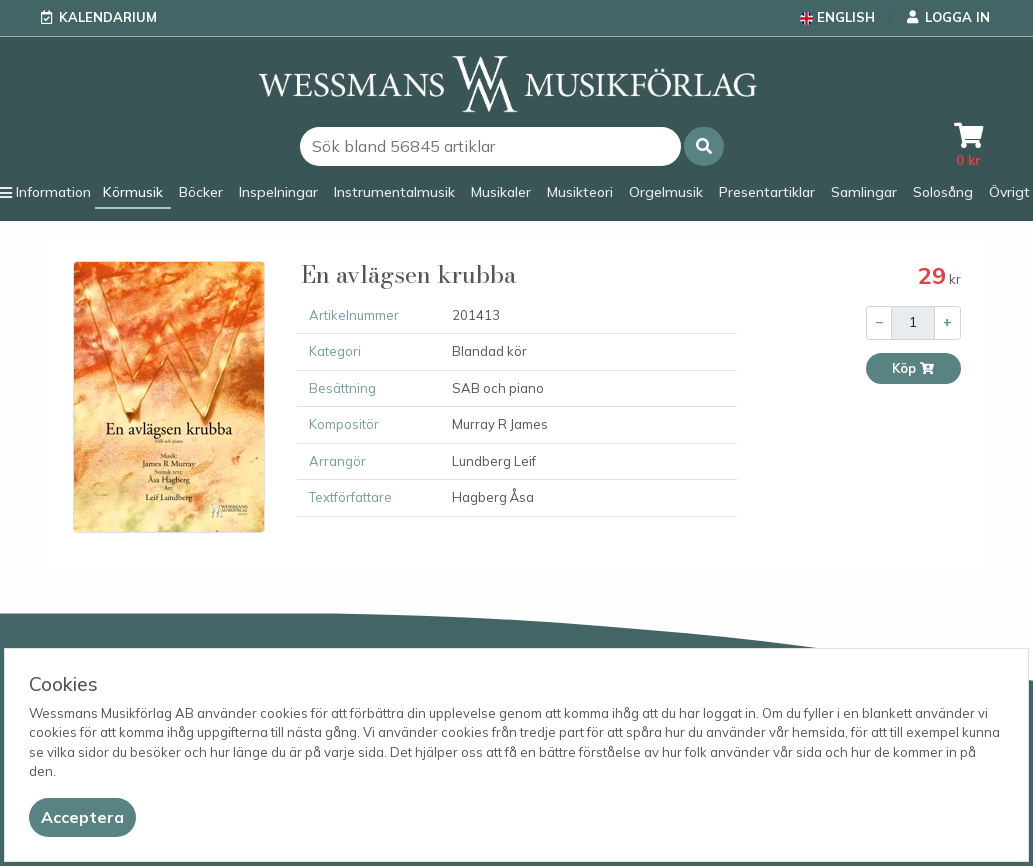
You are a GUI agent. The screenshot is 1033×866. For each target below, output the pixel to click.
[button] (704, 146)
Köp (913, 368)
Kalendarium (108, 17)
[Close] (82, 817)
